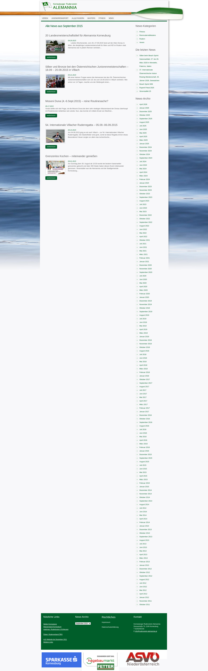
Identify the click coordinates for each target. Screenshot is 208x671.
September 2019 (145, 312)
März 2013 (143, 558)
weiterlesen (51, 57)
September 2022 (145, 222)
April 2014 (143, 519)
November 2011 (145, 601)
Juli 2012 (142, 583)
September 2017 (145, 383)
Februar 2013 (144, 562)
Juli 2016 (142, 429)
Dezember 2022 (145, 215)
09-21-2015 (72, 75)
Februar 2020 (144, 294)
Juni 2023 (143, 208)
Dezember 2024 (145, 147)
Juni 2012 (143, 587)
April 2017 (143, 401)
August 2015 (144, 462)
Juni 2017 (143, 394)
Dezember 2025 (145, 111)
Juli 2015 (142, 465)
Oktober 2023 (144, 194)
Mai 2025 (142, 133)
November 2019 (145, 304)
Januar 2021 (144, 262)
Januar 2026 (144, 108)
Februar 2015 (144, 483)
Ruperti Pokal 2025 (146, 88)
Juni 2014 (143, 512)
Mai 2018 (142, 362)
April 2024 (143, 172)
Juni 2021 (143, 247)
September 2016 (145, 422)
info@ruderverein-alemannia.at (146, 631)
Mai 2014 (142, 515)
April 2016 (143, 440)
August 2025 (144, 122)
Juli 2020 (142, 276)
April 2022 (143, 237)
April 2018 (143, 365)
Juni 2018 (143, 358)
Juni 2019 (143, 322)
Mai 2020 (142, 283)
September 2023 (145, 197)
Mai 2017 (142, 397)
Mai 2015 (142, 472)
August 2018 (144, 351)
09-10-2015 (72, 130)
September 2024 (145, 158)
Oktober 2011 (144, 605)
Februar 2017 (144, 408)
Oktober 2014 (144, 497)
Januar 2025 (144, 144)
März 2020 (143, 290)
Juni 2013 (143, 547)
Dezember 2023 (145, 186)
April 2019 (143, 329)
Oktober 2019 (144, 308)
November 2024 (145, 151)
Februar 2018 (144, 372)
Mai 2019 (142, 326)
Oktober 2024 (144, 154)
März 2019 (143, 333)
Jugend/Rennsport (59, 18)
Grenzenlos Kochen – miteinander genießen (71, 156)
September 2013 (145, 537)
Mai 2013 (142, 551)
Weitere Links (48, 642)
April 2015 (143, 476)
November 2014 (145, 494)
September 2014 (145, 501)
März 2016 (143, 444)
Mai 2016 (142, 437)
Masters (91, 18)
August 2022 (144, 226)
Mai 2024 (142, 169)
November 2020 (145, 269)
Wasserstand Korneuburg (52, 627)
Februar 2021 (144, 258)
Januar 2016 (144, 451)
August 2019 (144, 315)
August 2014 (144, 504)
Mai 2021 (142, 251)
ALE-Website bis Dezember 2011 (55, 639)
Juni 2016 (143, 433)
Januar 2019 (144, 337)
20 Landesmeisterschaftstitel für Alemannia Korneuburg (77, 35)
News (111, 18)
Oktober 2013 (144, 533)
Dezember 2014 (145, 490)
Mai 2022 (142, 233)
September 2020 (145, 272)
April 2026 (143, 104)
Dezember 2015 (145, 454)
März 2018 (143, 369)
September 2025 (145, 119)
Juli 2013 (142, 544)
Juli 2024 (142, 161)
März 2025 (143, 140)
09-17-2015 (49, 106)
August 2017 (144, 387)
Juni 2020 (143, 279)
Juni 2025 (143, 129)
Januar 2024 (144, 183)
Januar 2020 (144, 297)
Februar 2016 (144, 447)
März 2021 (143, 254)
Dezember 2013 (145, 529)
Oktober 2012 (144, 572)
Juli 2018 (142, 354)
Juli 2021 (142, 244)
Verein (45, 18)
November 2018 (145, 344)
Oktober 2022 (144, 219)
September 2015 (145, 458)
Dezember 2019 (145, 301)
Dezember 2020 (145, 265)
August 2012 (144, 579)
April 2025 (143, 136)
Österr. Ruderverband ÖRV (53, 634)
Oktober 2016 (144, 419)
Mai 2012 (142, 590)
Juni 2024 (143, 165)
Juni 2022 (143, 229)
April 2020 (143, 287)
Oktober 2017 (144, 379)
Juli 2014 (142, 508)
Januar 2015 (144, 487)
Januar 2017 (144, 412)
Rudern (142, 39)
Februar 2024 (144, 179)
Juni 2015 (143, 469)
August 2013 (144, 540)
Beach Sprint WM (146, 84)
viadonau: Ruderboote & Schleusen (55, 629)
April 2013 (143, 554)
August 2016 (144, 426)
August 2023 (144, 201)
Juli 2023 (142, 204)
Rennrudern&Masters (147, 35)
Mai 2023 (142, 212)
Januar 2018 (144, 376)
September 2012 (145, 576)
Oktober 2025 (144, 115)
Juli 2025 (142, 126)
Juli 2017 (142, 390)
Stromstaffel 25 (145, 91)
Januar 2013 (144, 565)
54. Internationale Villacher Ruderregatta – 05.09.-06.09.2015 (81, 124)
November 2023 (145, 190)
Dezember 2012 (145, 569)
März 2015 (143, 479)
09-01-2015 (72, 161)
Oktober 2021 (144, 240)
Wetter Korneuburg (50, 624)
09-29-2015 (72, 41)
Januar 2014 (144, 526)
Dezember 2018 (145, 340)
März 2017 (143, 404)
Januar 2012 (144, 597)
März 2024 (143, 176)
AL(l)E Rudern (78, 18)
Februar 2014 (144, 522)
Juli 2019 (142, 319)
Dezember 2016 (145, 415)
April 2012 (143, 594)
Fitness (102, 18)
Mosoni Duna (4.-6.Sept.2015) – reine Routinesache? (76, 101)
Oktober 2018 (144, 347)
